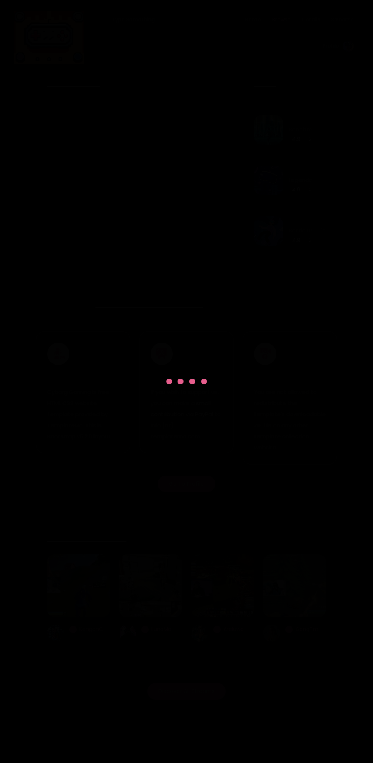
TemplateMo (197, 746)
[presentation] (215, 84)
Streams (342, 19)
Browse (281, 19)
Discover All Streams (186, 693)
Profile (338, 46)
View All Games (290, 294)
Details (311, 19)
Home (253, 19)
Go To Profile (186, 486)
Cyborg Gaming (171, 735)
